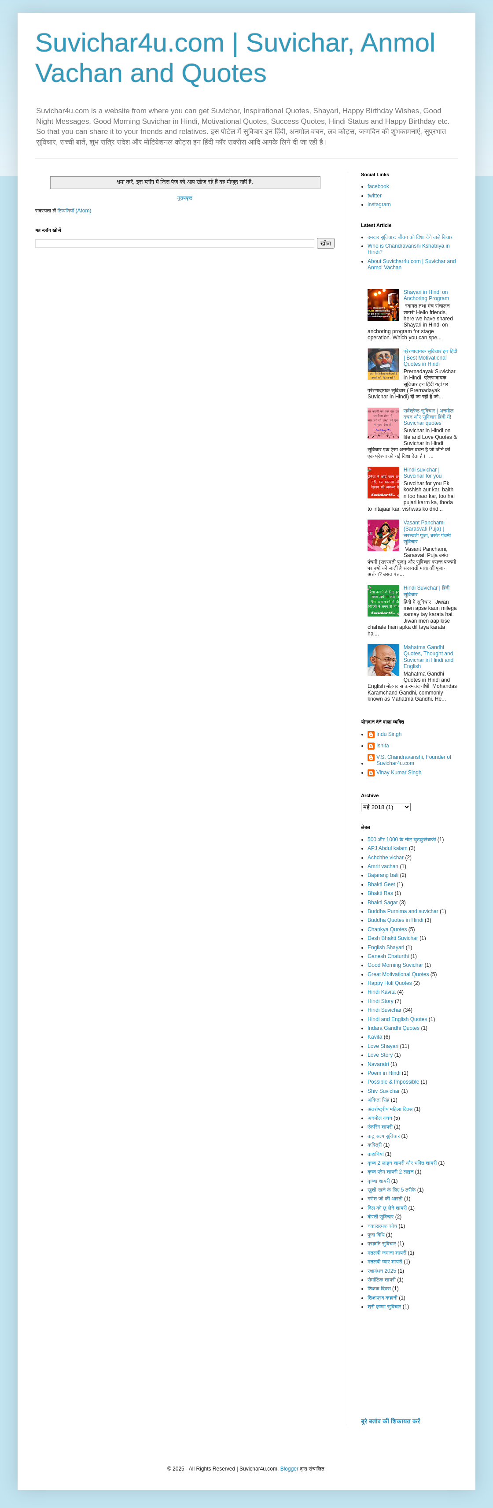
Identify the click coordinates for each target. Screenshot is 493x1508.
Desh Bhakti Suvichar (393, 938)
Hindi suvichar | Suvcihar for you (423, 473)
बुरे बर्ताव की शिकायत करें (390, 1421)
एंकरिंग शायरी (380, 1127)
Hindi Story (381, 1001)
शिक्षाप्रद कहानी (382, 1298)
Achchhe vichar (386, 857)
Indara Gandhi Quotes (393, 1028)
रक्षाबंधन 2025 (382, 1271)
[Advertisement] (409, 1369)
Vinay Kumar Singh (399, 772)
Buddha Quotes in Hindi (395, 920)
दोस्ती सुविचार (381, 1217)
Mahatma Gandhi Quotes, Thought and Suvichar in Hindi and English (428, 656)
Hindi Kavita (382, 992)
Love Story (380, 1055)
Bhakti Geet (381, 884)
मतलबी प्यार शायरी (385, 1262)
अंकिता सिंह (379, 1100)
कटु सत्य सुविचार (384, 1136)
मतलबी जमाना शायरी (387, 1253)
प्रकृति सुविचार (382, 1244)
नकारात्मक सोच (382, 1226)
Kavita (375, 1037)
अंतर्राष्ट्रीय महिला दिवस (390, 1109)
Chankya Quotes (387, 929)
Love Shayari (383, 1046)
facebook (378, 186)
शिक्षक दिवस (379, 1288)
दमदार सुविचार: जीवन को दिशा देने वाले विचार (410, 237)
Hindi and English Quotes (397, 1019)
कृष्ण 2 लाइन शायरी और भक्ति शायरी (402, 1163)
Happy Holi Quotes (390, 983)
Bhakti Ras (380, 893)
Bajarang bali (383, 875)
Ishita (382, 746)
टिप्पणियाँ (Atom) (75, 211)
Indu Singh (388, 734)
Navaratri (378, 1064)
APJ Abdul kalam (388, 848)
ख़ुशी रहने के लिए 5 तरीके (392, 1190)
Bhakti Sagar (383, 902)
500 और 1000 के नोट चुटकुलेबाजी (402, 839)
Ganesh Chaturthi (388, 956)
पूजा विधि (376, 1235)
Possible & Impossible (393, 1082)
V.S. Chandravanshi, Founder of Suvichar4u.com (413, 760)
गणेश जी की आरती (385, 1199)
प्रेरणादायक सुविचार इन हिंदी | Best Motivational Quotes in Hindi (430, 357)
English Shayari (386, 947)
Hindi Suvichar (384, 1010)
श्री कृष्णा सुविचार (384, 1307)
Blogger (289, 1469)
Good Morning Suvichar (395, 965)
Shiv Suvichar (384, 1091)
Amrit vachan (383, 866)
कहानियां (375, 1154)
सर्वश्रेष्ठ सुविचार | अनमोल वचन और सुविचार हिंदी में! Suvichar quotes (429, 417)
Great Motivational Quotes (398, 974)
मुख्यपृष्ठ (184, 198)
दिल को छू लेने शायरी (387, 1208)
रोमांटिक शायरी (382, 1280)
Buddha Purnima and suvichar (403, 911)
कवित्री (375, 1145)
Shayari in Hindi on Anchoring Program (426, 295)
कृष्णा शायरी (379, 1181)
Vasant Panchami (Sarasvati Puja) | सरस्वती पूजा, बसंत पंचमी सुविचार (427, 532)
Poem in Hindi (384, 1073)
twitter (375, 196)
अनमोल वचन (380, 1118)
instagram (379, 204)
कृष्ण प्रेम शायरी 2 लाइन (391, 1172)
